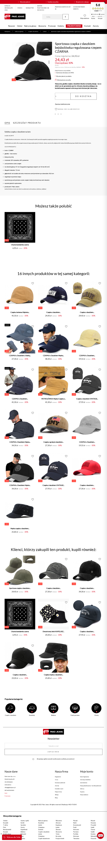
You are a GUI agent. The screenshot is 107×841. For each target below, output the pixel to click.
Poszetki (93, 825)
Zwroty (96, 26)
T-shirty (5, 825)
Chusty (93, 829)
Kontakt (87, 26)
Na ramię (58, 836)
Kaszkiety (41, 823)
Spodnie (23, 825)
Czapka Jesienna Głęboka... (19, 312)
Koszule (5, 832)
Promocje (52, 26)
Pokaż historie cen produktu (63, 70)
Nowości (11, 26)
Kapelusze (59, 825)
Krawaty (93, 823)
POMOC (20, 8)
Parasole (93, 838)
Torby (57, 834)
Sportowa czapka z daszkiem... (20, 588)
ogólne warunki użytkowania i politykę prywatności (58, 759)
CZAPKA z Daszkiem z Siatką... (20, 355)
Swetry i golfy (25, 820)
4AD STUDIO (72, 804)
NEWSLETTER (30, 8)
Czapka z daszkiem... (53, 312)
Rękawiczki (94, 836)
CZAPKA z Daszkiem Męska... (53, 355)
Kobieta (61, 26)
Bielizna (23, 832)
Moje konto (86, 771)
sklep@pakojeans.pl (10, 787)
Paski (74, 827)
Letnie (40, 825)
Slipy (22, 836)
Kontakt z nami (59, 789)
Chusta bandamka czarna (20, 245)
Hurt (6, 793)
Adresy (82, 789)
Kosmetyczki (77, 825)
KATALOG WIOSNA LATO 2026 (9, 8)
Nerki (74, 823)
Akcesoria (42, 26)
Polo (4, 827)
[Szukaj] (52, 17)
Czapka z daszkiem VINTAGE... (87, 399)
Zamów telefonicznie (62, 104)
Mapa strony (58, 792)
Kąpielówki (24, 829)
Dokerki (40, 829)
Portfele (75, 834)
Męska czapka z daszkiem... (19, 528)
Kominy (93, 834)
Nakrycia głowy (30, 26)
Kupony (82, 792)
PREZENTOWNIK (74, 26)
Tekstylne (76, 838)
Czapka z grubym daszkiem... (53, 442)
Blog (56, 797)
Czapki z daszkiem (43, 832)
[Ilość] (63, 96)
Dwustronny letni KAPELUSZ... (53, 631)
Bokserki (23, 834)
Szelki (92, 827)
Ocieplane (41, 827)
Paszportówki (60, 838)
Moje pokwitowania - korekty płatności (90, 785)
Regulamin (58, 776)
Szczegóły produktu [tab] (27, 123)
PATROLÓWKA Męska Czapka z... (53, 399)
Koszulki (5, 823)
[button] (93, 17)
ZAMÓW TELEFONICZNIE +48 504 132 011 (43, 8)
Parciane (75, 832)
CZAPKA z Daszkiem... (87, 355)
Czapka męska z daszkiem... (53, 675)
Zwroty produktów (85, 779)
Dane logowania (84, 776)
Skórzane (76, 829)
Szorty (23, 827)
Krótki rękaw (7, 834)
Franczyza (7, 796)
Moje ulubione (84, 794)
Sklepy (57, 794)
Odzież (19, 26)
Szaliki (93, 832)
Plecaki (75, 820)
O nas (56, 779)
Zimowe (58, 823)
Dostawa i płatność (60, 782)
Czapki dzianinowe (44, 838)
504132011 (8, 785)
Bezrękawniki (7, 829)
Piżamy (23, 838)
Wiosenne (59, 820)
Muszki (93, 820)
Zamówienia (83, 782)
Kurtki (22, 823)
